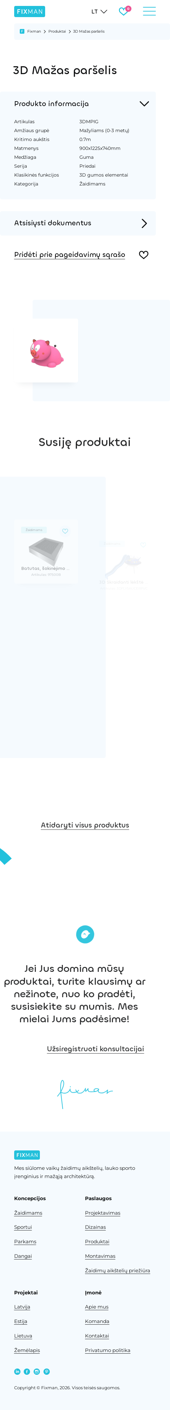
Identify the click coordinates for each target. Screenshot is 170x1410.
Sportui (23, 1227)
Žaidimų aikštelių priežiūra (117, 1271)
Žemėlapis (27, 1350)
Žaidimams (28, 1213)
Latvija (22, 1307)
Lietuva (23, 1336)
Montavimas (100, 1256)
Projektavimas (102, 1213)
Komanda (97, 1321)
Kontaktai (97, 1336)
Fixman (34, 31)
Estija (20, 1321)
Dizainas (95, 1227)
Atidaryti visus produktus (85, 845)
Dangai (23, 1256)
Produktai (57, 31)
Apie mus (96, 1307)
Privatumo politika (107, 1350)
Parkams (25, 1242)
